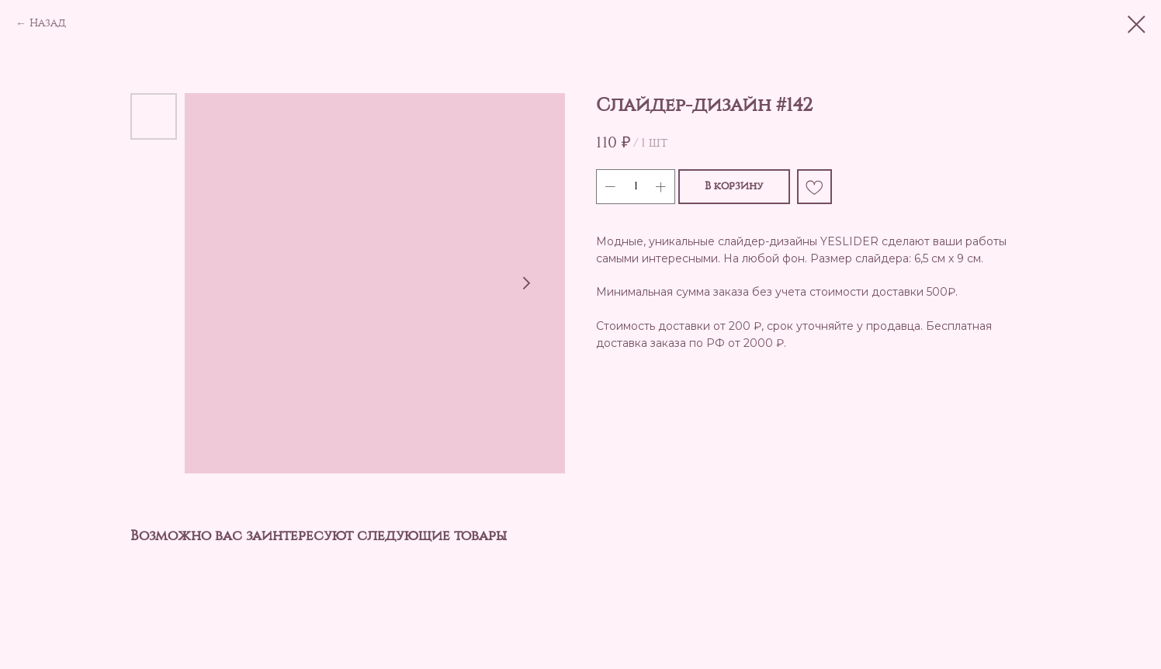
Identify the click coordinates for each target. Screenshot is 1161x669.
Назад (47, 23)
